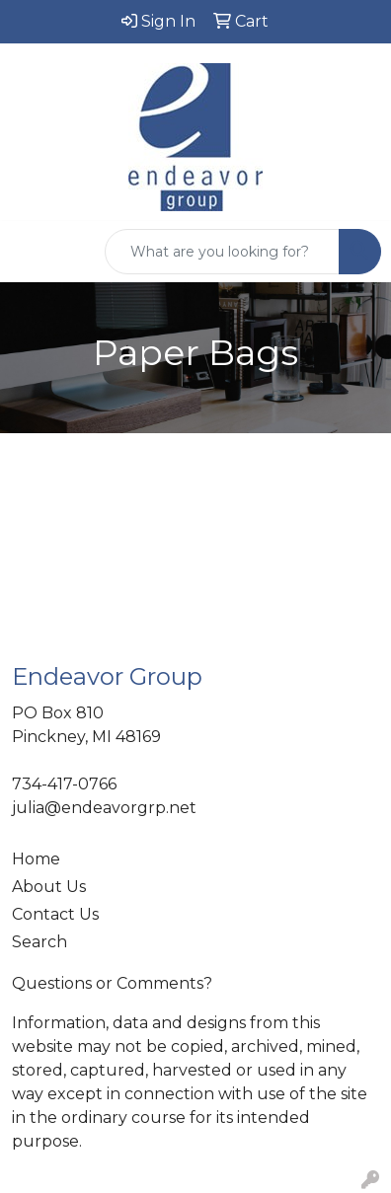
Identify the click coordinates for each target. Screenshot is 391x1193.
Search (39, 941)
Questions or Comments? (112, 983)
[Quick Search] (222, 251)
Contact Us (55, 914)
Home (36, 859)
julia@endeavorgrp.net (104, 807)
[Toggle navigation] (30, 251)
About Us (49, 886)
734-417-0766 (64, 784)
